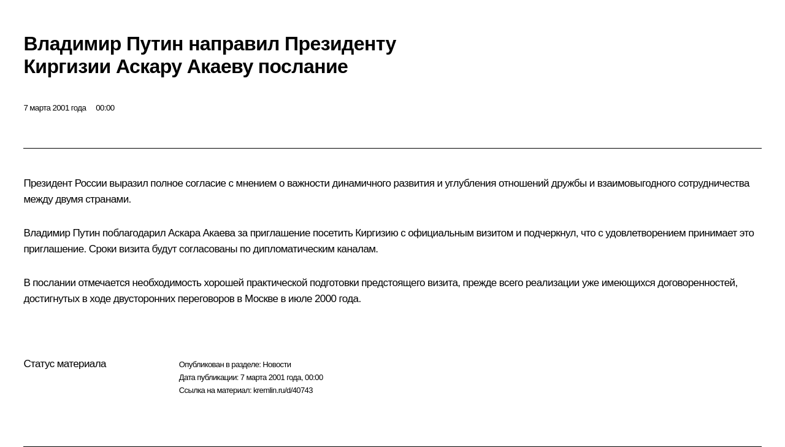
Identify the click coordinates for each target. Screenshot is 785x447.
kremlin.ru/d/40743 (283, 390)
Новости (276, 364)
